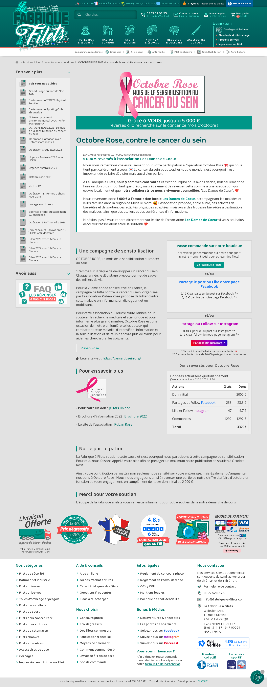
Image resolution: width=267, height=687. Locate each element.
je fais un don (120, 408)
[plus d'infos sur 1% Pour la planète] (239, 3)
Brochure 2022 (135, 416)
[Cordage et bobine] (233, 29)
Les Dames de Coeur (178, 199)
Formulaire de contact (220, 587)
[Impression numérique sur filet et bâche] (233, 44)
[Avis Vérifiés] (203, 3)
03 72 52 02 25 (214, 593)
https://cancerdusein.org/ (122, 358)
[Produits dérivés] (233, 40)
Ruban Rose (90, 348)
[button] (43, 72)
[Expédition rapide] (233, 35)
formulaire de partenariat (162, 664)
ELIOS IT (202, 681)
